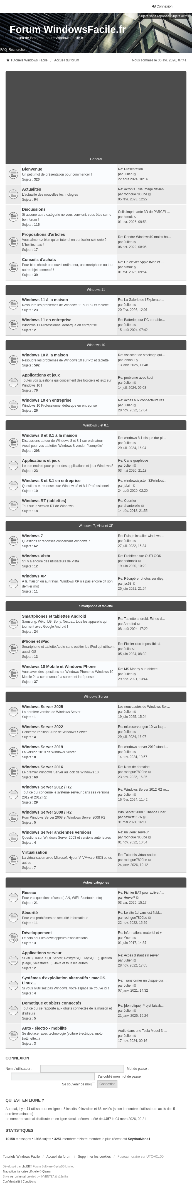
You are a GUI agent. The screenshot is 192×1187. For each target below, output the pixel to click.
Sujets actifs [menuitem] (180, 16)
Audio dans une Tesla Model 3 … (142, 1031)
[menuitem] (11, 1181)
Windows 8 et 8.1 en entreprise (51, 480)
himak (128, 217)
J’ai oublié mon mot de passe (119, 1076)
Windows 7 (32, 536)
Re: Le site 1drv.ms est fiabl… (140, 913)
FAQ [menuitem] (3, 50)
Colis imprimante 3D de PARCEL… (144, 212)
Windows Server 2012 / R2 (47, 787)
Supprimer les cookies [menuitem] (94, 1157)
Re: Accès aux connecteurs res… (142, 400)
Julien (128, 174)
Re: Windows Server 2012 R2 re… (143, 790)
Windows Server (96, 697)
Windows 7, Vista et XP (96, 526)
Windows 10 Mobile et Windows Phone (58, 666)
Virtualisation (34, 852)
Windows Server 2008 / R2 (47, 812)
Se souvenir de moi (78, 1084)
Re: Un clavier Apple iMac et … (141, 262)
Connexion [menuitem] (162, 6)
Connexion (17, 1058)
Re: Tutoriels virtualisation (137, 855)
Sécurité (30, 912)
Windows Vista (36, 556)
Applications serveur (41, 953)
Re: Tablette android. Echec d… (141, 619)
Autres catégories (96, 882)
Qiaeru (46, 1171)
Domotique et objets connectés (52, 1003)
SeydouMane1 (139, 1139)
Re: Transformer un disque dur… (142, 980)
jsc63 (128, 584)
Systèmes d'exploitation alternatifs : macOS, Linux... (64, 980)
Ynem (128, 938)
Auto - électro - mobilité (44, 1028)
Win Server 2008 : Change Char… (143, 812)
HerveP (129, 898)
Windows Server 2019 (42, 747)
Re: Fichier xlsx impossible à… (141, 644)
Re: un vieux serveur (133, 832)
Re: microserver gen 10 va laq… (142, 727)
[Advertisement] (96, 110)
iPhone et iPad (36, 641)
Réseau (29, 892)
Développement (37, 933)
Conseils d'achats (39, 259)
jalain (128, 486)
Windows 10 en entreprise (46, 400)
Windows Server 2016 (42, 767)
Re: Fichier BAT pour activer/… (141, 893)
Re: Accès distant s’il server (138, 955)
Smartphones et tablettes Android (54, 616)
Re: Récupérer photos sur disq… (142, 579)
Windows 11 (96, 290)
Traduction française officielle (21, 1171)
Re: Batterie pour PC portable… (141, 320)
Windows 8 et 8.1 (96, 425)
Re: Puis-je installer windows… (141, 536)
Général (96, 159)
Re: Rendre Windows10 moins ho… (144, 237)
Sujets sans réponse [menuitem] (154, 16)
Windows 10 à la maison (45, 355)
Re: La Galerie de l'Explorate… (141, 300)
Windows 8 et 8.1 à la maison (49, 435)
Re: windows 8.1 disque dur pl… (142, 438)
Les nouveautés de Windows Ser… (144, 707)
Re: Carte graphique (133, 460)
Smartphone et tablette (96, 606)
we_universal (18, 1176)
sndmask (130, 561)
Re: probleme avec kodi (135, 378)
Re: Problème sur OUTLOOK (139, 556)
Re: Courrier (127, 501)
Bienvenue (32, 169)
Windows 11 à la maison (45, 300)
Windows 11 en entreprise (46, 320)
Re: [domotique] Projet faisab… (141, 1006)
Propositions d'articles (43, 234)
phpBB (26, 1166)
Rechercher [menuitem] (17, 50)
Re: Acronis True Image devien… (142, 189)
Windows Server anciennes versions (56, 832)
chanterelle (132, 506)
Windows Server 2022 (42, 727)
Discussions (34, 209)
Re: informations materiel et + (140, 933)
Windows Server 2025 (42, 706)
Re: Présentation (130, 169)
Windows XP (34, 576)
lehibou (129, 360)
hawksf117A (133, 817)
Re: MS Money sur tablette (137, 669)
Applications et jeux (41, 375)
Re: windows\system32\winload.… (143, 481)
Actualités (31, 189)
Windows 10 (96, 345)
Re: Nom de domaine (133, 767)
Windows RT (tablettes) (44, 500)
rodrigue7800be (135, 194)
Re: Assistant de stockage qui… (141, 355)
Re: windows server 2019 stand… (143, 747)
